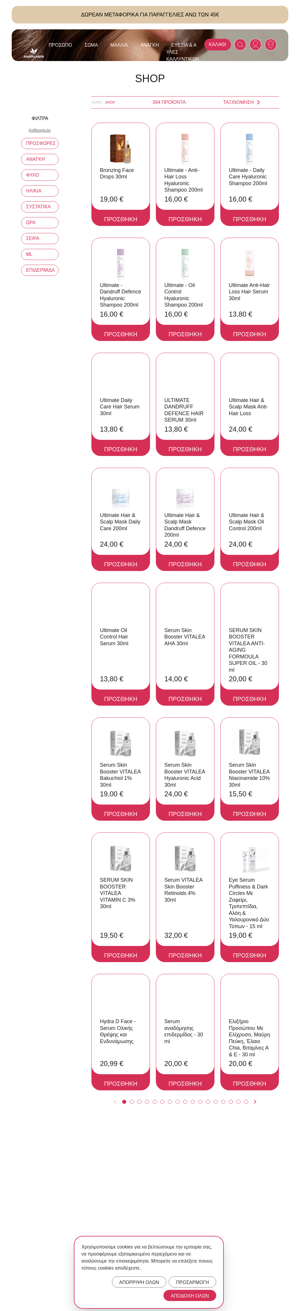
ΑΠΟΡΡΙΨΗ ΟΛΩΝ (139, 1282)
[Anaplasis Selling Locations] (271, 44)
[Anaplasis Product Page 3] (139, 1102)
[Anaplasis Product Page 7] (170, 1102)
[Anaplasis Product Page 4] (147, 1102)
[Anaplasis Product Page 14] (223, 1102)
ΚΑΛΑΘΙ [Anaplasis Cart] (217, 44)
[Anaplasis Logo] (33, 53)
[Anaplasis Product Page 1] (124, 1102)
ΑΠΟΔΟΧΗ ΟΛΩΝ (190, 1295)
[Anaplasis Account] (255, 44)
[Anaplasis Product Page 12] (208, 1102)
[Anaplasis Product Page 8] (177, 1102)
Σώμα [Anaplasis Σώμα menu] (91, 45)
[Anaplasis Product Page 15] (231, 1102)
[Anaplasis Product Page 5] (155, 1102)
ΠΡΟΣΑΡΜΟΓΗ (192, 1282)
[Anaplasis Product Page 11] (200, 1102)
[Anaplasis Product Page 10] (193, 1102)
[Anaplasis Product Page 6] (162, 1102)
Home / (97, 102)
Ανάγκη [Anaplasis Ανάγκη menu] (149, 45)
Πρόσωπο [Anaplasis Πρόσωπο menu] (60, 45)
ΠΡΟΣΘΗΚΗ (120, 219)
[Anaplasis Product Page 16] (238, 1102)
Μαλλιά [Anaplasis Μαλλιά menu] (119, 45)
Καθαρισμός (40, 130)
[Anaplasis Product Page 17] (246, 1102)
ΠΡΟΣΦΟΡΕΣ (41, 143)
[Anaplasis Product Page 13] (216, 1102)
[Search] (240, 44)
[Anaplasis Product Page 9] (185, 1102)
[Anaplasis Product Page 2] (132, 1102)
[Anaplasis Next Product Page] (255, 1102)
